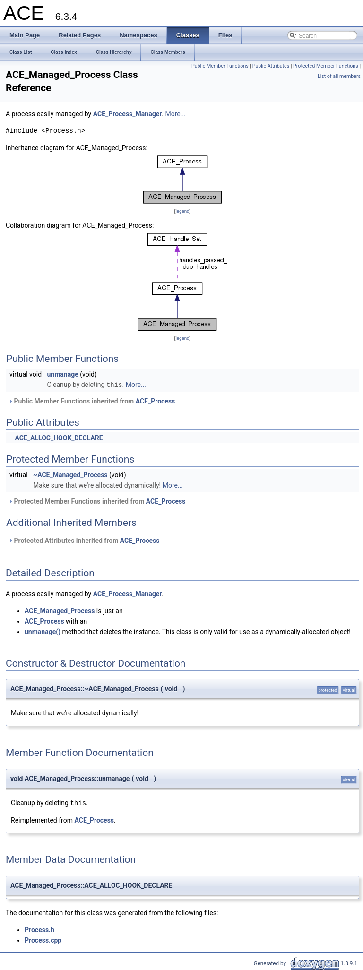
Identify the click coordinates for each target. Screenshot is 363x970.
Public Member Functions (220, 66)
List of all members (339, 76)
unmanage (62, 374)
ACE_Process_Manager (127, 114)
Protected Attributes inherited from (83, 540)
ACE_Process (155, 400)
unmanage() (42, 631)
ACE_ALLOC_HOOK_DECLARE (59, 437)
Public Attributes (271, 66)
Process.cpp (43, 939)
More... (175, 114)
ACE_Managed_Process (60, 610)
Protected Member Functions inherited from (96, 501)
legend (182, 211)
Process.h (39, 929)
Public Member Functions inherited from (91, 400)
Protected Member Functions (325, 66)
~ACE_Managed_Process (70, 474)
